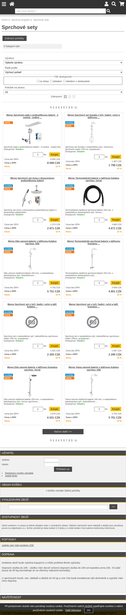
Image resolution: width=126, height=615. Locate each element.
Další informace (73, 610)
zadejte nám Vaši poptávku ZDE (18, 545)
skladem (57, 81)
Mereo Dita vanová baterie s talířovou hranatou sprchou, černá (32, 368)
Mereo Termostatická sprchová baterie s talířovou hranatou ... (93, 242)
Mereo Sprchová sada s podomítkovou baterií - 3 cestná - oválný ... (32, 116)
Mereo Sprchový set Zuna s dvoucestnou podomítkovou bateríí (32, 179)
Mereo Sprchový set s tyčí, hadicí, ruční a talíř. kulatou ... (32, 305)
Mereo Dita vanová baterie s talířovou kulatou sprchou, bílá (32, 242)
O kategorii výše (12, 46)
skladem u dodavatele (78, 81)
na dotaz (44, 81)
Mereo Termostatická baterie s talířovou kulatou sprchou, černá (93, 179)
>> (75, 107)
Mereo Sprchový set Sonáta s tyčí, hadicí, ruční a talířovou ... (94, 116)
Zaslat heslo (11, 476)
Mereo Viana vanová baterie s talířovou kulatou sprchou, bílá (94, 368)
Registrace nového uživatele (19, 473)
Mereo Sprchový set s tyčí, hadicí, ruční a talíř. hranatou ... (93, 305)
